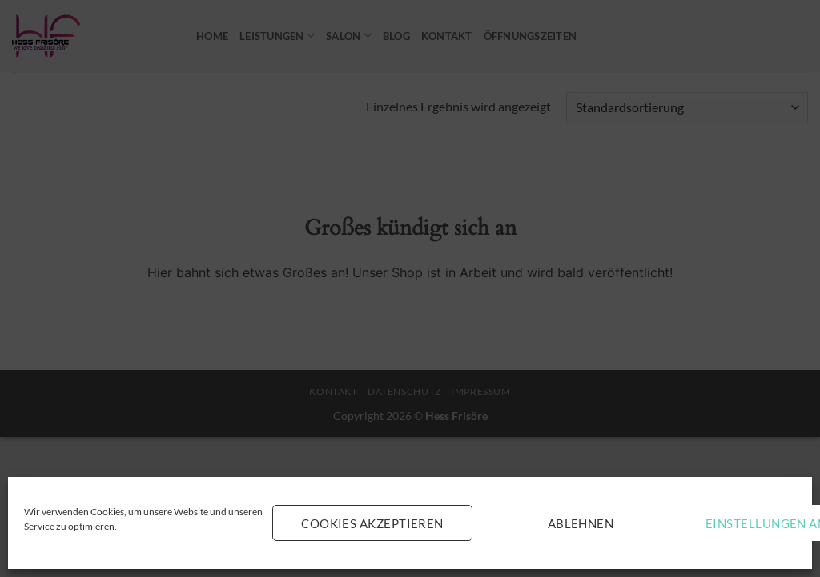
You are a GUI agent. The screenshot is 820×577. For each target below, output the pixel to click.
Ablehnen (581, 523)
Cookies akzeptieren (372, 523)
